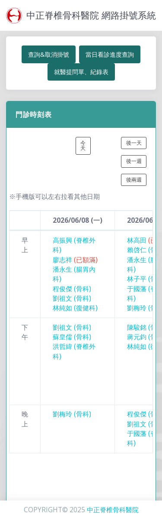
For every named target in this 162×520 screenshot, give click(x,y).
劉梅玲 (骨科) (72, 414)
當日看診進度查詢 (110, 54)
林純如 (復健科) (75, 307)
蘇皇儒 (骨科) (72, 336)
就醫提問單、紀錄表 (81, 72)
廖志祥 (75, 259)
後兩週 (134, 179)
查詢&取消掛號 (48, 54)
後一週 (134, 161)
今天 (83, 145)
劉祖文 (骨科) (72, 298)
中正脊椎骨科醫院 (113, 509)
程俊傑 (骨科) (72, 288)
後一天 (134, 142)
